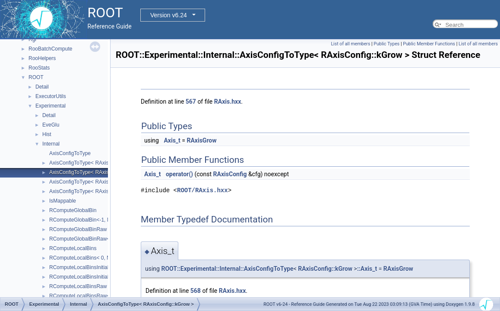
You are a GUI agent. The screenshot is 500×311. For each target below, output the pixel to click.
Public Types (386, 44)
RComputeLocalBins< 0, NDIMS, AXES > (96, 258)
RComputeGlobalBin (72, 210)
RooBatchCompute (50, 49)
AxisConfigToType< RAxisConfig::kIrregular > (101, 182)
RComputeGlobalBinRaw (78, 229)
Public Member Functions (429, 44)
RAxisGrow (201, 140)
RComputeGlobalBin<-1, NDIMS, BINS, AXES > (104, 220)
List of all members (350, 44)
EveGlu (50, 125)
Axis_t (172, 140)
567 (191, 101)
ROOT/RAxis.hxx (202, 190)
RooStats (39, 68)
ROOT (36, 77)
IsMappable (62, 201)
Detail (42, 87)
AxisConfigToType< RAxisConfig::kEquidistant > (104, 163)
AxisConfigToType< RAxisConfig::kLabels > (99, 191)
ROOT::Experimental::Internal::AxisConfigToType (227, 268)
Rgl (32, 39)
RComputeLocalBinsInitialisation (86, 267)
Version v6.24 (168, 15)
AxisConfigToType (70, 153)
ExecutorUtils (50, 96)
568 (195, 290)
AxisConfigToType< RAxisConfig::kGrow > (97, 172)
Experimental (50, 106)
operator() (179, 174)
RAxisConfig (230, 174)
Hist (46, 134)
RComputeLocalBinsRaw (78, 286)
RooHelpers (42, 58)
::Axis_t (367, 268)
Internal (51, 144)
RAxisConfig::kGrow (325, 268)
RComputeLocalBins (72, 248)
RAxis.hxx (227, 101)
